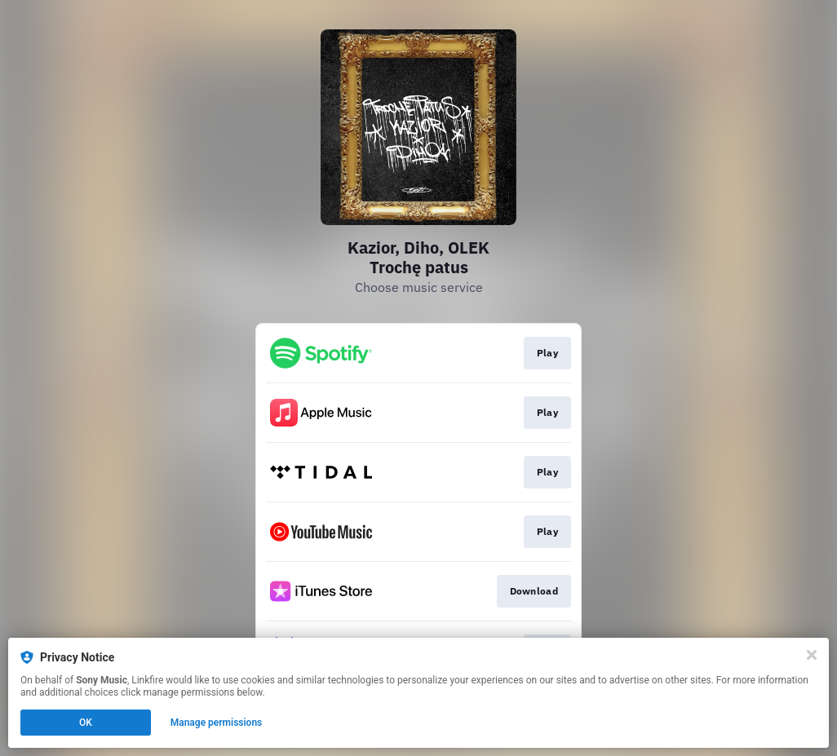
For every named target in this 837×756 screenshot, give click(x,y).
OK (85, 722)
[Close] (812, 655)
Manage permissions (216, 722)
